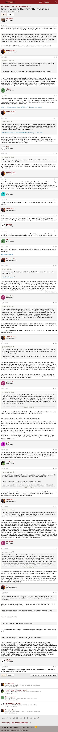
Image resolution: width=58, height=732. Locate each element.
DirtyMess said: (7, 157)
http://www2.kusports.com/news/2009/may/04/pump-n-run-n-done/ (21, 107)
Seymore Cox (8, 685)
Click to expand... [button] (29, 407)
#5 (56, 153)
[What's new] (52, 2)
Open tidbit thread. (10, 710)
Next (10, 14)
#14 (56, 388)
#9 (56, 231)
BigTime (7, 705)
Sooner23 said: (7, 60)
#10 (56, 246)
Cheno (6, 698)
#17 (56, 506)
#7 (56, 199)
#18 (56, 548)
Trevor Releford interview (12, 703)
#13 (56, 343)
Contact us (4, 727)
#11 (56, 265)
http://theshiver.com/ (7, 254)
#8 (56, 215)
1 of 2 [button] (3, 14)
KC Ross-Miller (9, 683)
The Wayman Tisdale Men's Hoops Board (29, 685)
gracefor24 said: (7, 347)
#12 (56, 302)
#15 (56, 449)
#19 (56, 593)
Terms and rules (14, 727)
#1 (56, 25)
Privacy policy (25, 727)
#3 (56, 96)
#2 (56, 57)
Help (32, 727)
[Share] (54, 25)
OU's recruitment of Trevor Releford (16, 690)
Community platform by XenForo (15, 730)
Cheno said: (6, 121)
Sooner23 (6, 11)
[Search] (56, 2)
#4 (56, 118)
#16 (56, 468)
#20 (56, 667)
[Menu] (2, 2)
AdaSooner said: (7, 510)
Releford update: (10, 697)
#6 (56, 179)
